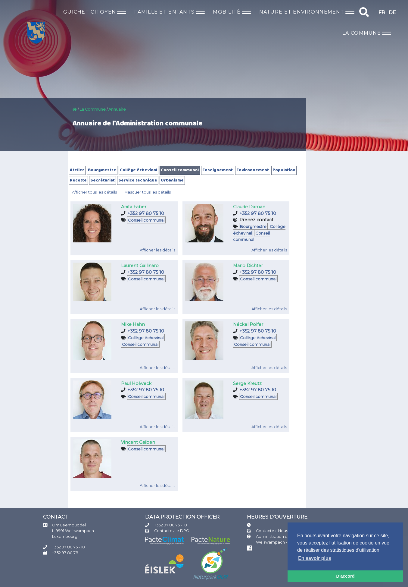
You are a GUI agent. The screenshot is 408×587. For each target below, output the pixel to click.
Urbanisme (172, 180)
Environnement (252, 170)
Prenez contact (256, 219)
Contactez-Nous (272, 531)
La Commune (92, 109)
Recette (78, 180)
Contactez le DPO (171, 531)
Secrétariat (102, 180)
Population (284, 170)
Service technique (137, 180)
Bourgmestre (102, 170)
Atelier (77, 170)
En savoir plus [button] (314, 558)
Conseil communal (180, 170)
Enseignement (217, 170)
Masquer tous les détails (147, 192)
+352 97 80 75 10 (145, 213)
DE (392, 12)
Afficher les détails (157, 250)
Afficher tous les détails (94, 192)
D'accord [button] (345, 576)
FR (381, 12)
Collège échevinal (138, 170)
